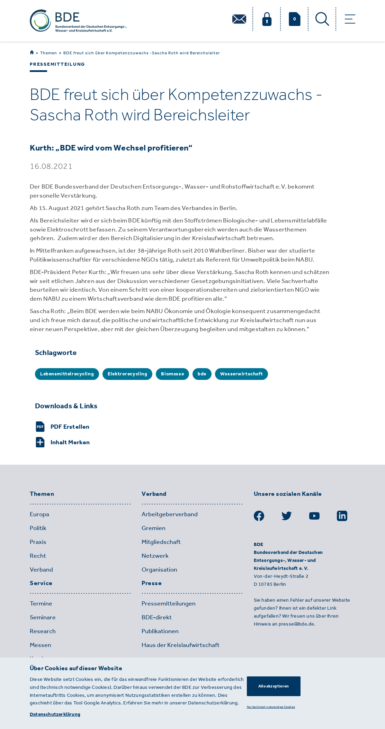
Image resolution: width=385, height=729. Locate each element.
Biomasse (172, 374)
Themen (48, 53)
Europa (39, 514)
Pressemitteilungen (169, 603)
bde (202, 374)
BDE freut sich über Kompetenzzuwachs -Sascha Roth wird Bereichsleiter (141, 53)
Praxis (38, 542)
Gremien (153, 528)
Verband (41, 569)
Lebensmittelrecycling (67, 374)
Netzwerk (155, 555)
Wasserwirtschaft (241, 374)
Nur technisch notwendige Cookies (271, 707)
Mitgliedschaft (161, 542)
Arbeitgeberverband (170, 514)
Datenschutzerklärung (55, 714)
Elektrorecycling (127, 374)
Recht (38, 555)
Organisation (159, 569)
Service (41, 583)
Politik (38, 528)
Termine (41, 603)
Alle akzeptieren (273, 686)
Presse (152, 583)
